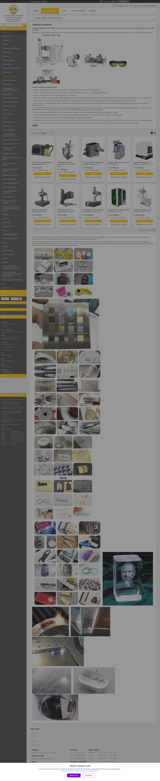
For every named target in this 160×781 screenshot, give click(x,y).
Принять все (74, 775)
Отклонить (88, 775)
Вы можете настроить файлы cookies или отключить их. (79, 771)
